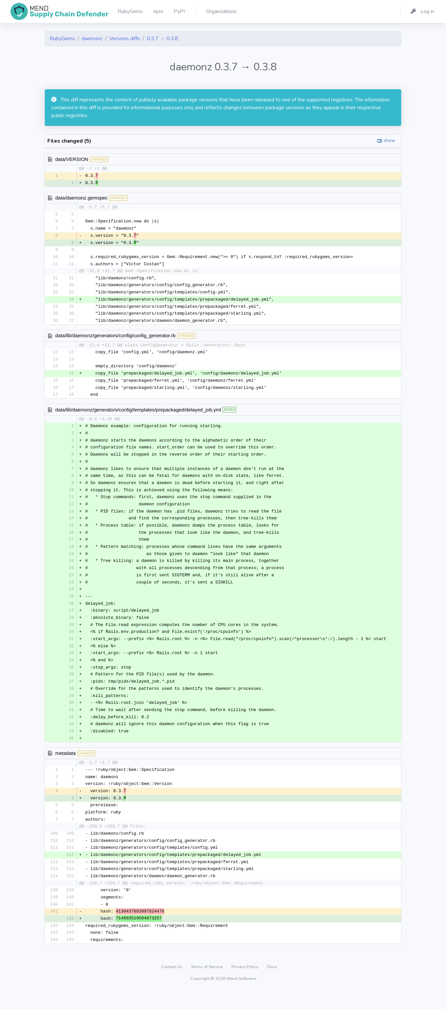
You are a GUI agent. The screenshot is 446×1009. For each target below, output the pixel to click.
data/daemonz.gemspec (81, 198)
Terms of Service (207, 984)
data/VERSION (71, 159)
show (389, 140)
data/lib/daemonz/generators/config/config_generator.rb (115, 339)
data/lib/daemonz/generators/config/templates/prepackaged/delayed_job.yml (138, 414)
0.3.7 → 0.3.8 (162, 38)
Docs (272, 984)
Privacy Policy (245, 984)
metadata (65, 766)
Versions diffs (124, 38)
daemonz (92, 38)
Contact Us (172, 984)
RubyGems (62, 38)
